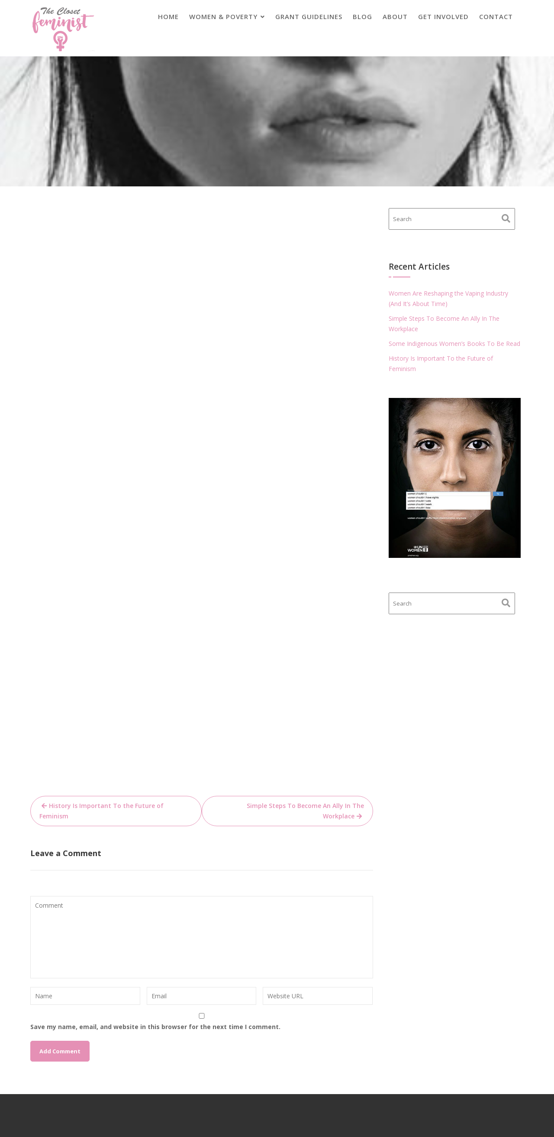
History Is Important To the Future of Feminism (101, 810)
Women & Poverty (223, 16)
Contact (496, 16)
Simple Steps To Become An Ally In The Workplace (305, 810)
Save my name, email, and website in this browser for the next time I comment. (155, 1027)
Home (168, 16)
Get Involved (443, 16)
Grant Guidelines (308, 16)
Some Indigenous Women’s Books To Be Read (454, 343)
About (395, 16)
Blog (362, 16)
